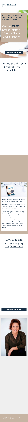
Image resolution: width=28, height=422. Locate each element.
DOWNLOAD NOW (14, 52)
